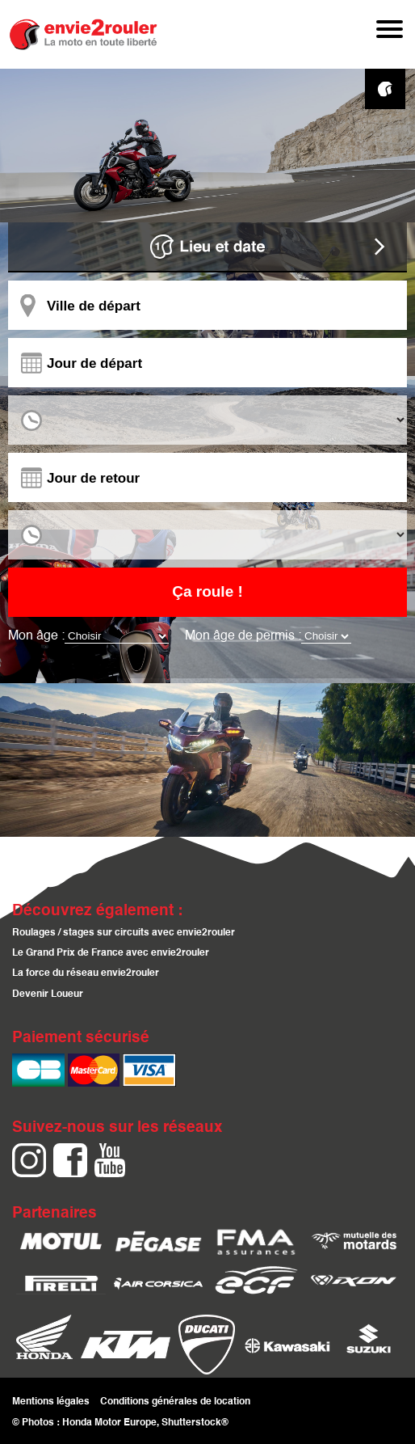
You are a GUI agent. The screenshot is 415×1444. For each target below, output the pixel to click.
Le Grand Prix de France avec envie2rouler (110, 954)
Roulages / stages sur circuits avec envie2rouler (123, 933)
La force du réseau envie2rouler (85, 974)
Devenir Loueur (47, 995)
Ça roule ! (207, 591)
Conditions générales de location (175, 1401)
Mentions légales (51, 1401)
